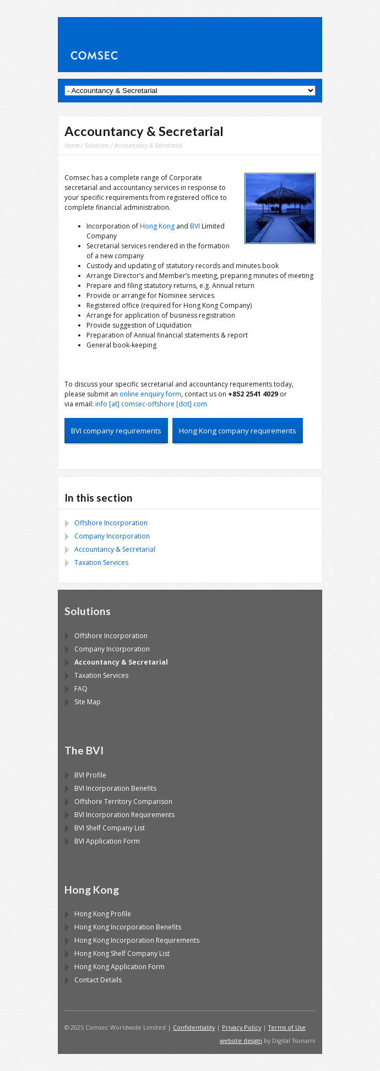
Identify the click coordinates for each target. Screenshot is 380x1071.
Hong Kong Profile (102, 913)
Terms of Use (287, 1027)
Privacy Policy (241, 1027)
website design (241, 1040)
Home (71, 145)
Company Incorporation (112, 536)
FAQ (81, 688)
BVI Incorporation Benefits (115, 788)
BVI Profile (90, 775)
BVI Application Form (107, 841)
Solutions (97, 145)
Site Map (87, 701)
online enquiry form (150, 394)
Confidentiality (194, 1027)
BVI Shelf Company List (109, 828)
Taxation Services (101, 562)
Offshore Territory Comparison (123, 801)
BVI (195, 226)
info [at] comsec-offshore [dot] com (151, 404)
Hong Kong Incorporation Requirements (136, 940)
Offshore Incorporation (111, 523)
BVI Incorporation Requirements (124, 814)
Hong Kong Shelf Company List (122, 953)
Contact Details (98, 980)
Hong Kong (157, 226)
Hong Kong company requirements (237, 431)
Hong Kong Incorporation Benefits (127, 927)
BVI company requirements (116, 431)
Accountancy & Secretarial (114, 549)
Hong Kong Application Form (119, 966)
